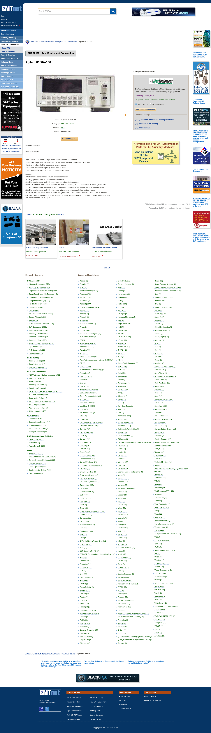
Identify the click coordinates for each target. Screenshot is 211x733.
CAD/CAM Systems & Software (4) (42, 457)
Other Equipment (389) (37, 467)
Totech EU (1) (159, 517)
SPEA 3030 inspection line (37, 248)
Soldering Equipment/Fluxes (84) (41, 343)
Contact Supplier (69, 139)
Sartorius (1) (159, 320)
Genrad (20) (84, 633)
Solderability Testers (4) (38, 398)
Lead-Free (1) (34, 310)
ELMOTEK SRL (32, 256)
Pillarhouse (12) (124, 604)
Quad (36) (122, 633)
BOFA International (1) (88, 393)
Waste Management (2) (38, 367)
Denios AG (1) (85, 498)
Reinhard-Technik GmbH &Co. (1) (167, 291)
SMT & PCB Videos (74, 715)
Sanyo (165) (159, 317)
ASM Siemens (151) (87, 343)
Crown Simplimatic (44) (89, 475)
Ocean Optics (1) (124, 558)
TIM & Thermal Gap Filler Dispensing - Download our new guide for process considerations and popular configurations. (200, 136)
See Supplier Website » (145, 110)
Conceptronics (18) (87, 459)
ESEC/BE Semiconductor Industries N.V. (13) (97, 554)
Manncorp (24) (123, 478)
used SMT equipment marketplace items (154, 120)
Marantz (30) (123, 482)
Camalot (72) (85, 429)
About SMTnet (124, 696)
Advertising (123, 704)
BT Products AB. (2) (87, 413)
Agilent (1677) (85, 304)
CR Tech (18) (85, 469)
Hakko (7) (121, 291)
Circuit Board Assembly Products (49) (43, 294)
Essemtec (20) (85, 564)
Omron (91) (122, 561)
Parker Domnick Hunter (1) (128, 584)
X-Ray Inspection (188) (38, 411)
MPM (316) (122, 525)
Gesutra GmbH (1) (87, 637)
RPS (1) (157, 304)
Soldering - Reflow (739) (38, 334)
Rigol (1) (157, 294)
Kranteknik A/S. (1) (125, 426)
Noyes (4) (121, 551)
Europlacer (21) (86, 567)
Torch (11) (158, 514)
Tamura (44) (159, 452)
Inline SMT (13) (124, 347)
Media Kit (122, 700)
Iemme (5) (122, 343)
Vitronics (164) (160, 573)
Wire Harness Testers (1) (38, 408)
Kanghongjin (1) (124, 383)
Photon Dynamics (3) (126, 600)
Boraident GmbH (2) (87, 403)
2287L (61, 248)
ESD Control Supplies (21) (39, 429)
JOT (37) (121, 370)
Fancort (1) (84, 580)
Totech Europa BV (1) (162, 521)
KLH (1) (121, 403)
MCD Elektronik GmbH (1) (128, 488)
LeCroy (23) (122, 455)
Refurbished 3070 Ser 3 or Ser (104, 248)
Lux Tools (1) (123, 469)
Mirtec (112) (122, 511)
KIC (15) (121, 393)
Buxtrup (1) (84, 419)
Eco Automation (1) (87, 525)
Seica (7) (157, 357)
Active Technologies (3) (89, 291)
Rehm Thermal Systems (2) (165, 284)
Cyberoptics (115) (87, 485)
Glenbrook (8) (85, 643)
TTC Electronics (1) (162, 540)
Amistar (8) (84, 320)
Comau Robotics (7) (87, 455)
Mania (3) (121, 475)
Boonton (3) (84, 399)
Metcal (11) (122, 498)
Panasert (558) (123, 577)
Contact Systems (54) (88, 462)
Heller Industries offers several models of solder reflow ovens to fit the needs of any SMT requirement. (201, 237)
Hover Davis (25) (124, 337)
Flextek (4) (84, 597)
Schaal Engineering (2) (163, 327)
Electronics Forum (73, 697)
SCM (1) (157, 343)
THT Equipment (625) (37, 350)
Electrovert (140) (86, 531)
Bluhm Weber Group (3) (89, 389)
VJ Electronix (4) (160, 577)
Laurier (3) (122, 449)
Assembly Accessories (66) (39, 287)
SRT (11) (157, 413)
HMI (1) (121, 334)
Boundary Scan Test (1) (38, 385)
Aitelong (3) (84, 314)
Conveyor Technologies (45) (91, 465)
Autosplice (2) (85, 373)
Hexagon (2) (122, 314)
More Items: (44, 215)
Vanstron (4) (159, 560)
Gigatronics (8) (85, 640)
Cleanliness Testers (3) (37, 388)
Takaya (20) (159, 449)
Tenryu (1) (158, 484)
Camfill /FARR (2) (86, 432)
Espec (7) (83, 558)
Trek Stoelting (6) (161, 527)
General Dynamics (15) (89, 630)
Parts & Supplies (96, 706)
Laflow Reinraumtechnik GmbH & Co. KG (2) (135, 442)
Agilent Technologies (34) (89, 307)
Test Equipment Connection (58, 53)
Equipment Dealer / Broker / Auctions (149, 100)
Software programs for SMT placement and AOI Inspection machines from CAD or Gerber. (201, 202)
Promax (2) (122, 623)
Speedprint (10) (160, 409)
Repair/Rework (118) (37, 446)
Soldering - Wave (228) (38, 340)
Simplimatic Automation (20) (165, 376)
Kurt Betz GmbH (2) (125, 436)
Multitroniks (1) (123, 528)
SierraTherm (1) (160, 373)
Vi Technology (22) (161, 563)
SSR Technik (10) (161, 416)
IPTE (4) (121, 357)
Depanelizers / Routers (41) (39, 422)
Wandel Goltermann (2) (163, 583)
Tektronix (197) (160, 478)
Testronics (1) (159, 494)
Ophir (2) (121, 564)
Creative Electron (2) (88, 472)
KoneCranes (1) (124, 419)
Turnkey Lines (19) (36, 353)
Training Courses (73, 719)
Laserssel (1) (123, 446)
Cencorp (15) (85, 439)
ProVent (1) (122, 627)
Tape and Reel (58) (36, 347)
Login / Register (150, 696)
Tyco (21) (158, 544)
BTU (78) (83, 416)
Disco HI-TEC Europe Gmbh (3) (92, 511)
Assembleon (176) (87, 347)
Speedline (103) (160, 406)
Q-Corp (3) (122, 630)
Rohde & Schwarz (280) (163, 297)
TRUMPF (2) (159, 530)
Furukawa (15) (85, 627)
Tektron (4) (158, 474)
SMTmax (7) (159, 389)
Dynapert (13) (85, 521)
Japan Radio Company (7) (128, 363)
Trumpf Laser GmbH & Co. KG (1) (167, 534)
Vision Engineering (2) (163, 570)
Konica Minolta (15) (125, 422)
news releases (142, 127)
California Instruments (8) (89, 426)
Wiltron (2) (158, 600)
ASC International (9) (88, 337)
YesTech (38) (159, 619)
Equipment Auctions (74, 711)
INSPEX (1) (122, 350)
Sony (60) (158, 396)
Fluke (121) (84, 604)
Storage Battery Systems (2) (165, 429)
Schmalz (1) (159, 340)
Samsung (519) (160, 314)
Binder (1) (83, 380)
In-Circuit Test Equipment (36, 252)
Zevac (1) (158, 633)
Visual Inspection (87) (37, 405)
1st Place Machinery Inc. (68, 256)
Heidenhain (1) (123, 297)
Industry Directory (73, 702)
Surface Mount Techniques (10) (166, 442)
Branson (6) (84, 409)
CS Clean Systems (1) (88, 478)
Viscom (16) (159, 567)
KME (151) (122, 409)
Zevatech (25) (159, 636)
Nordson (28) (123, 544)
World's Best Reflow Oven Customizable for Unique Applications (104, 662)
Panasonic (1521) (124, 580)
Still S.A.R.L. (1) (160, 426)
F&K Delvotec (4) (86, 577)
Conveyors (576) (35, 419)
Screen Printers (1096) (37, 317)
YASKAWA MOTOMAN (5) (164, 616)
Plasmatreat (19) (124, 607)
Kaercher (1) (122, 376)
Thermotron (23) (160, 498)
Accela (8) (84, 281)
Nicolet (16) (122, 538)
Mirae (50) (122, 508)
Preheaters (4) (34, 443)
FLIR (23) (83, 600)
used (63, 127)
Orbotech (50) (123, 567)
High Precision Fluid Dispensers (200, 170)
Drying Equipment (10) (37, 425)
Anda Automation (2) (88, 324)
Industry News (95, 711)
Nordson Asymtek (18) (126, 548)
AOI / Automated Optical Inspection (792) (44, 375)
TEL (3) (157, 481)
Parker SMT (96, 256)
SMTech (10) (159, 386)
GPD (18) (121, 287)
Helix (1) (121, 301)
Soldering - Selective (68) (38, 337)
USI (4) (157, 553)
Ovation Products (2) (126, 574)
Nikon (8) (121, 541)
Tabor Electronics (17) (162, 446)
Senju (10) (158, 360)
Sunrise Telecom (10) (162, 439)
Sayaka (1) (158, 324)
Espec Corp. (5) (86, 561)
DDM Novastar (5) (87, 492)
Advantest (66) (85, 294)
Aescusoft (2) (85, 301)
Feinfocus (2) (85, 590)
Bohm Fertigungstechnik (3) (90, 396)
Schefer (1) (158, 334)
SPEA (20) (158, 403)
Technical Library (96, 697)
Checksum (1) (85, 442)
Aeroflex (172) (85, 297)
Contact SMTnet (125, 708)
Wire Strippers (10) (36, 473)
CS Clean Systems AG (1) (90, 482)
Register (4, 19)
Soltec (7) (158, 393)
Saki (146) (158, 310)
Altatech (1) (84, 317)
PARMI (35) (122, 587)
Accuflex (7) (84, 284)
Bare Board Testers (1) (37, 378)
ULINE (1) (158, 547)
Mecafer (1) (122, 492)
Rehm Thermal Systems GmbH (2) (167, 287)
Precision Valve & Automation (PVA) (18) (133, 613)
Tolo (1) (157, 511)
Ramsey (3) (122, 643)
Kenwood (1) (123, 389)
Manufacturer (170, 100)
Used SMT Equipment (75, 706)
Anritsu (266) (85, 330)
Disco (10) (84, 508)
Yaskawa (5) (159, 613)
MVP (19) (121, 531)
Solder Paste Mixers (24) (38, 330)
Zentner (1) (158, 629)
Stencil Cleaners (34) (37, 364)
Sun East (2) (159, 436)
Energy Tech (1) (86, 544)
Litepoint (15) (123, 462)
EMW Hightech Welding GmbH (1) (93, 541)
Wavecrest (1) (159, 586)
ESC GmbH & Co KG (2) (89, 551)
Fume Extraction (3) (36, 439)
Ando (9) (83, 327)
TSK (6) (157, 537)
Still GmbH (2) (160, 422)
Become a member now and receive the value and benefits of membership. (11, 149)
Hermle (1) (122, 310)
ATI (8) (82, 363)
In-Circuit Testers (71, 42)
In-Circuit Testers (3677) (38, 395)
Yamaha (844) (159, 610)
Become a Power (10, 25)
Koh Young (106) (124, 416)
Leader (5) (122, 452)
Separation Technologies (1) (165, 366)
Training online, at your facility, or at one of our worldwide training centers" (146, 662)
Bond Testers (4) (35, 382)
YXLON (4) (158, 626)
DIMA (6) (83, 505)
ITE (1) (120, 360)
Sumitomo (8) (159, 432)
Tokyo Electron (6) (161, 507)
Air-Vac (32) (84, 310)
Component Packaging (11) (39, 301)
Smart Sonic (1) (160, 380)
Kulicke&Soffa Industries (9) (128, 429)
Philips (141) (122, 594)
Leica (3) (121, 459)
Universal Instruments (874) (165, 550)
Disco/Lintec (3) (86, 515)
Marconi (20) (123, 485)
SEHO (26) (158, 353)
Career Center (95, 719)
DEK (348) (84, 495)
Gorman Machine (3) (126, 284)
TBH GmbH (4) (160, 455)
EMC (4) (83, 538)
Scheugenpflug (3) (161, 337)
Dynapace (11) (85, 518)
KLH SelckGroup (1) (125, 406)
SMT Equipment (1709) (38, 327)
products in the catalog (146, 124)
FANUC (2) (84, 584)
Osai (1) (121, 571)
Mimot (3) (121, 501)
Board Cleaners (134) (37, 361)
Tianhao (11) (159, 501)
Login (3, 16)
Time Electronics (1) (162, 504)
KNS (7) (121, 413)
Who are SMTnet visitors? (11, 146)
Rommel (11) (159, 301)
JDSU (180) (122, 366)
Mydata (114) (123, 534)
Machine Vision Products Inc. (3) (130, 472)
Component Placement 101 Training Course (199, 101)
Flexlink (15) (84, 594)
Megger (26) (122, 495)
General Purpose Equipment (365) (42, 460)
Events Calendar (96, 715)
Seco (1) (157, 350)
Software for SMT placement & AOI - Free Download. (200, 54)
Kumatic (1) (122, 432)
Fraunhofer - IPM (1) (88, 610)
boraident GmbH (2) (87, 406)
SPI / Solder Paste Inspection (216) (42, 401)
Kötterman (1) (123, 439)
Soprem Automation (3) (163, 399)
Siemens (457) (160, 370)
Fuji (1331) (84, 620)
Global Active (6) (124, 281)
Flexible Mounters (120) (38, 304)
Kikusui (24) (122, 396)
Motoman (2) (123, 515)
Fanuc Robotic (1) (87, 587)
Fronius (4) (84, 617)
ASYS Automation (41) (88, 357)
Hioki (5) (121, 327)
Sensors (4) (33, 320)
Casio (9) (83, 436)
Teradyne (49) (159, 488)
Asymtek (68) (85, 350)
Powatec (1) (122, 610)
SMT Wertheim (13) (162, 383)
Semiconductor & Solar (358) (40, 470)
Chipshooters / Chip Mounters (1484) (43, 291)
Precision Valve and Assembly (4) (131, 617)
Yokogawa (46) (160, 623)
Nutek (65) (122, 554)
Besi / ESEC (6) (86, 376)
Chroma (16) (85, 449)
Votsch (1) (158, 580)
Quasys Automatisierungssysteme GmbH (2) (135, 637)
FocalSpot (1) (85, 607)
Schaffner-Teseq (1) (162, 330)
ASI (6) (82, 340)
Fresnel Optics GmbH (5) (89, 613)
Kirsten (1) (122, 399)
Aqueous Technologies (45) (90, 334)
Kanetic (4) (122, 380)
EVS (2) (83, 571)
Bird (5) (83, 383)
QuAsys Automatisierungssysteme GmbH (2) (135, 640)
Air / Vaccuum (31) (36, 453)
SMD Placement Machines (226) (41, 324)
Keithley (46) (123, 386)
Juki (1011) (122, 373)
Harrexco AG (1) (124, 294)
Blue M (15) (84, 386)
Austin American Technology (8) (92, 370)
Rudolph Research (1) (163, 307)
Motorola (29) (123, 518)
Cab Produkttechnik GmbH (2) (91, 422)
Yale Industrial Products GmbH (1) (167, 606)
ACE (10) (83, 287)
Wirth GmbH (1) (160, 603)
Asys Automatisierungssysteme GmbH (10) (96, 360)
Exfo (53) (83, 574)
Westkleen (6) (159, 596)
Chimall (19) (84, 446)
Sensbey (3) (159, 363)
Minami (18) (122, 505)
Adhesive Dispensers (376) (39, 284)
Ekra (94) (83, 528)
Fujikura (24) (85, 623)
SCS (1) (157, 347)
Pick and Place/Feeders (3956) (41, 314)
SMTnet (34, 42)
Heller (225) (122, 304)
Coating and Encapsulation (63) (41, 297)
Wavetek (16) (159, 590)
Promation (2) (123, 620)
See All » (107, 268)
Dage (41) (84, 488)
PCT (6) (121, 590)
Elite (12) (83, 534)
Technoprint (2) (160, 465)
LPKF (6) (121, 465)
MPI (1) (121, 521)
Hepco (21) (122, 307)
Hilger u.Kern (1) (124, 324)
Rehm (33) (158, 281)
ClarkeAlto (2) (85, 452)
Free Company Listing (8, 22)
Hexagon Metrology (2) (127, 317)
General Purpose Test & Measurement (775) (46, 391)
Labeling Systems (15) (37, 463)
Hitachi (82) (122, 330)
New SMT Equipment (98, 702)
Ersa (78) (83, 548)
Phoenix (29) (123, 597)
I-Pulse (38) (122, 340)
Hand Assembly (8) (36, 307)
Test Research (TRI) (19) (164, 491)
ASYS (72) (84, 353)
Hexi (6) (121, 320)
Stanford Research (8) (163, 419)
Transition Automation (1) (164, 524)
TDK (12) (158, 459)
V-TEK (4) (158, 557)
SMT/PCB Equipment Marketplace (51, 42)
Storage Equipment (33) (38, 432)
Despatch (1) (85, 501)
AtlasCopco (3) (85, 366)
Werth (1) (158, 593)
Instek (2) (121, 353)
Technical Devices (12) (163, 462)
